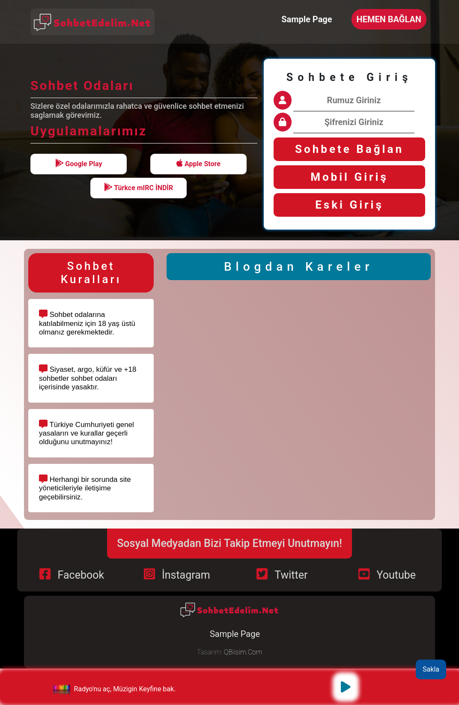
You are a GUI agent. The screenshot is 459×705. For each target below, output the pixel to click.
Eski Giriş (349, 204)
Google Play (78, 163)
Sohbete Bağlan (349, 149)
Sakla (431, 669)
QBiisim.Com (243, 652)
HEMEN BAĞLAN (389, 19)
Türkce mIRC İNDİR (138, 187)
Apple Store (198, 163)
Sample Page (306, 19)
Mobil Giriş (349, 176)
